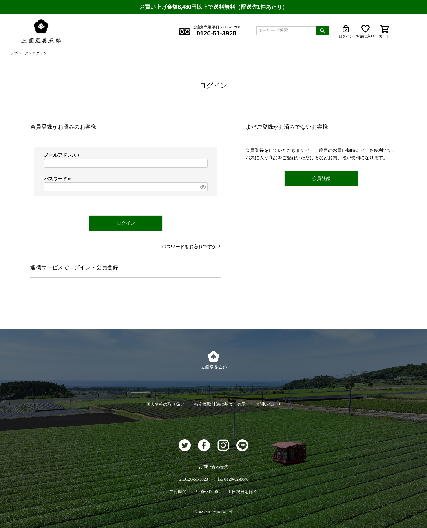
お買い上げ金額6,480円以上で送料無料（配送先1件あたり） (213, 7)
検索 (322, 30)
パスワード (58, 178)
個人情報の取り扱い (165, 404)
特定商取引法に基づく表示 (220, 404)
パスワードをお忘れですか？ (191, 246)
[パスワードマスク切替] (203, 187)
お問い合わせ (268, 404)
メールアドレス (63, 155)
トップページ (17, 53)
